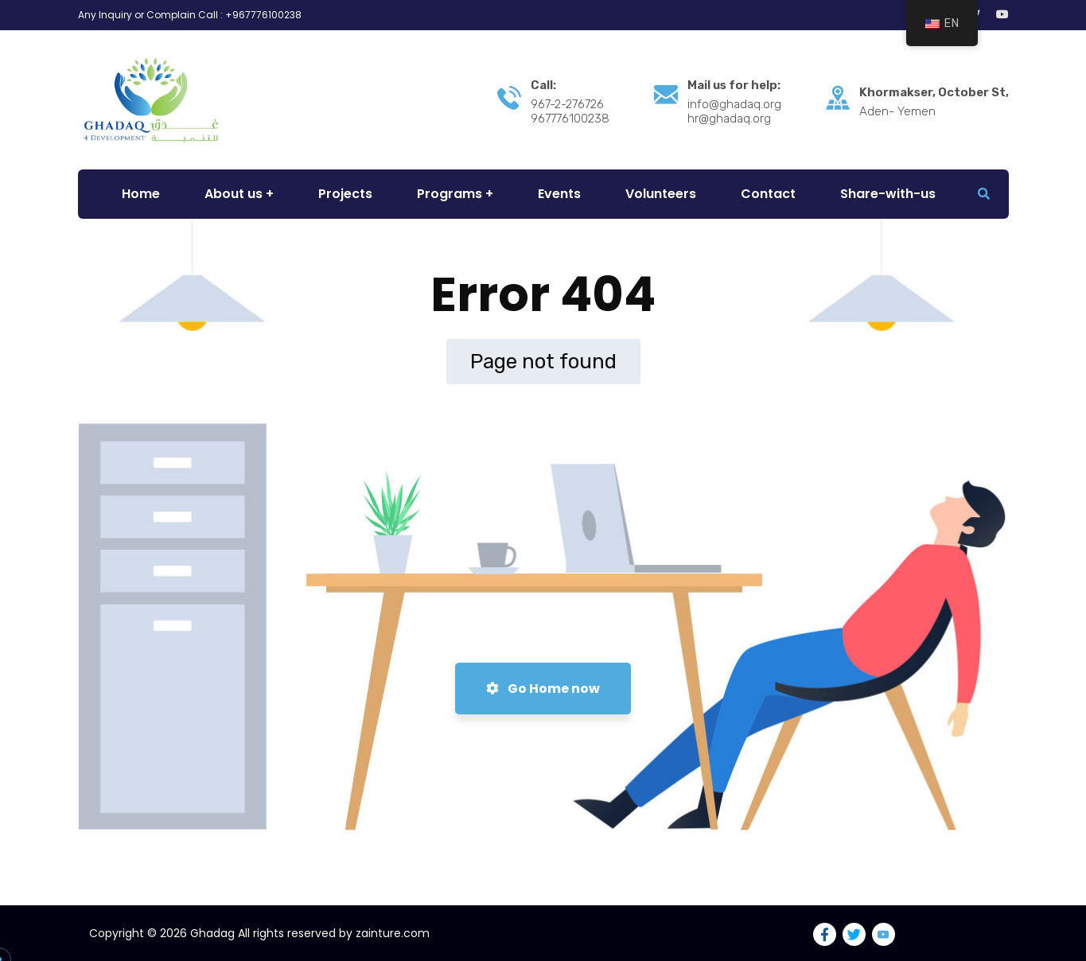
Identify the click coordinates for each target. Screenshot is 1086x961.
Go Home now (543, 688)
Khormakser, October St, (934, 92)
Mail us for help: (733, 85)
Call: (543, 85)
